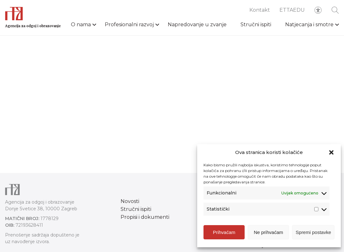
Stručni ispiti (256, 25)
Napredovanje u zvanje (197, 25)
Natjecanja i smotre (309, 25)
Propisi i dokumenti (145, 217)
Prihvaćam (224, 232)
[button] (331, 152)
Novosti (130, 201)
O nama (81, 25)
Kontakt (259, 10)
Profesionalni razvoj (129, 25)
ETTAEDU (292, 10)
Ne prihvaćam (268, 232)
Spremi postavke (313, 232)
